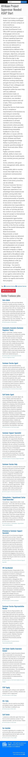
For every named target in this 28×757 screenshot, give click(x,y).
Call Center (6, 714)
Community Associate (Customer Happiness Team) (12, 328)
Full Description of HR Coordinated (10, 600)
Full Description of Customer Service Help (11, 491)
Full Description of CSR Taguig (9, 695)
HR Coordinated (7, 567)
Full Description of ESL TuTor (9, 708)
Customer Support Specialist (11, 432)
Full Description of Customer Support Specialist (13, 458)
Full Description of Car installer (9, 737)
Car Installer (6, 728)
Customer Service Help (9, 464)
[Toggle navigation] (3, 1)
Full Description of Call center (9, 722)
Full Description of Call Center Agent (10, 427)
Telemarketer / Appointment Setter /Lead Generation (13, 498)
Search (24, 2)
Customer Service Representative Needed (13, 607)
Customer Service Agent (10, 363)
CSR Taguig (6, 687)
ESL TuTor (5, 701)
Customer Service (9, 286)
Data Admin (6, 300)
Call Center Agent (8, 394)
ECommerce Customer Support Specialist (12, 531)
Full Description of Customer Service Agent (12, 388)
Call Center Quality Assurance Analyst (12, 649)
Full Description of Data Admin (9, 322)
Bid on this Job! (8, 291)
